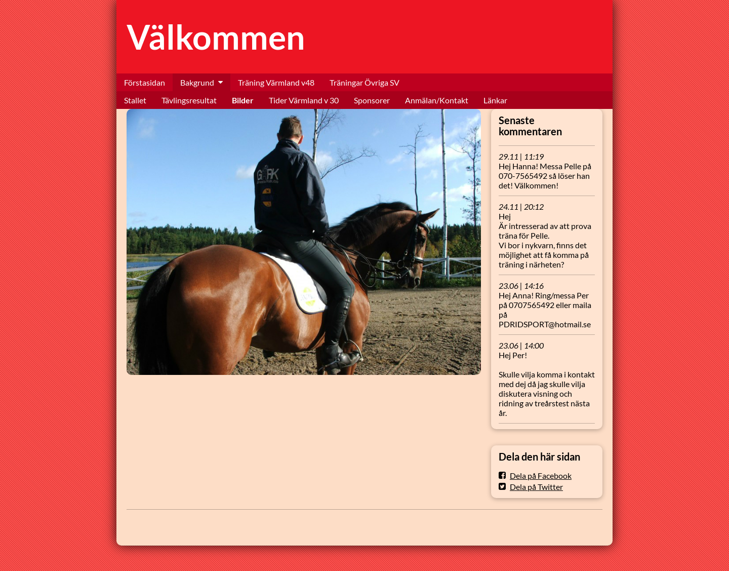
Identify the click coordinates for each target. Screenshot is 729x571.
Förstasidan (144, 82)
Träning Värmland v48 (276, 82)
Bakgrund (197, 82)
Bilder (243, 100)
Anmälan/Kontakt (436, 100)
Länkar (495, 100)
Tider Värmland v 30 (304, 100)
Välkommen (216, 37)
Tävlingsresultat (189, 100)
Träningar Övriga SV (364, 82)
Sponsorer (372, 100)
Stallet (135, 100)
